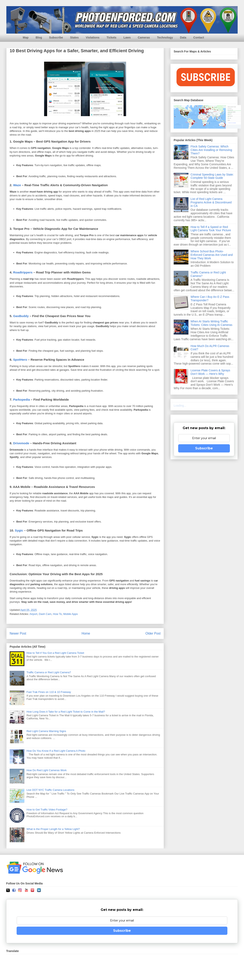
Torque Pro (21, 228)
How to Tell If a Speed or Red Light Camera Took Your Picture (211, 228)
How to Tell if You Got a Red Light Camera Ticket (55, 652)
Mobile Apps (70, 613)
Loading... (180, 405)
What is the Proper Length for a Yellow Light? (53, 829)
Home (86, 633)
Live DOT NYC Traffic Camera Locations (50, 789)
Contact (198, 37)
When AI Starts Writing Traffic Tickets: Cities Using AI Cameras (211, 323)
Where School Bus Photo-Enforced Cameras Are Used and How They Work (212, 255)
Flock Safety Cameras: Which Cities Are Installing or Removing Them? (211, 150)
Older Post (153, 633)
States (74, 37)
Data (183, 37)
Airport (33, 613)
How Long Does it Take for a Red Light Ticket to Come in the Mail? (65, 711)
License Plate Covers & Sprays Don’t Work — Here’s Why (210, 372)
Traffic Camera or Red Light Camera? (48, 672)
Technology (165, 37)
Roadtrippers (23, 272)
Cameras (144, 37)
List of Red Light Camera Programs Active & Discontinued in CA (211, 202)
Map (26, 37)
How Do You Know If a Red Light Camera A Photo (55, 750)
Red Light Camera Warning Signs (46, 731)
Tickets (111, 37)
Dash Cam (45, 613)
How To (57, 613)
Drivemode (21, 443)
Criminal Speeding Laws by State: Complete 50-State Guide (212, 176)
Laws (127, 37)
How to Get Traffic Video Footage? (46, 809)
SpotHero (20, 359)
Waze (17, 185)
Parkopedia (21, 399)
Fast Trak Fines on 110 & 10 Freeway (48, 692)
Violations (92, 37)
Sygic (19, 530)
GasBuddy (21, 316)
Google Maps (23, 141)
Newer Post (18, 633)
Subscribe (56, 37)
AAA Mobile (21, 487)
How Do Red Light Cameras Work (46, 770)
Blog (39, 37)
